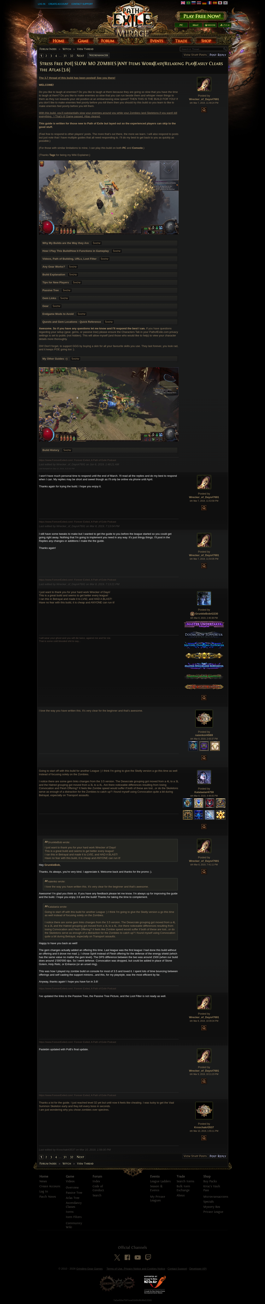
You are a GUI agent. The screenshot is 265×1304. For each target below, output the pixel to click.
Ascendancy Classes (74, 1205)
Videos (70, 1181)
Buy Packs (210, 1181)
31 (65, 56)
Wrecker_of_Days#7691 (204, 99)
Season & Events (156, 1188)
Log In (41, 4)
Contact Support (82, 4)
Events (155, 1176)
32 (71, 56)
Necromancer (98, 55)
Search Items (185, 1181)
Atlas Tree (72, 1198)
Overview (72, 1187)
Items (69, 1212)
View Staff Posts (195, 55)
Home (43, 1176)
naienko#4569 (204, 735)
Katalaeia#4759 (204, 792)
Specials (208, 1201)
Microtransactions (215, 1196)
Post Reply (218, 55)
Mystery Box (211, 1207)
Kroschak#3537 (204, 1127)
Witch (67, 49)
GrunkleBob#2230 (206, 613)
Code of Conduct (98, 1188)
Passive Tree (74, 1193)
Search (97, 1195)
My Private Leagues (157, 1198)
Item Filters (74, 1217)
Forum (97, 1176)
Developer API (197, 1268)
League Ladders (160, 1181)
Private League (213, 1212)
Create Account (58, 4)
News (43, 1181)
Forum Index (48, 49)
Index (96, 1181)
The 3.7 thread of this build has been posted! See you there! (77, 77)
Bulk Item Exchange (183, 1188)
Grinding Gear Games (89, 1268)
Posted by (204, 95)
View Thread (85, 49)
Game (70, 1176)
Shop (207, 1176)
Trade (181, 1176)
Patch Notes (47, 1196)
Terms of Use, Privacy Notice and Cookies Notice (135, 1268)
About (181, 1195)
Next (80, 56)
